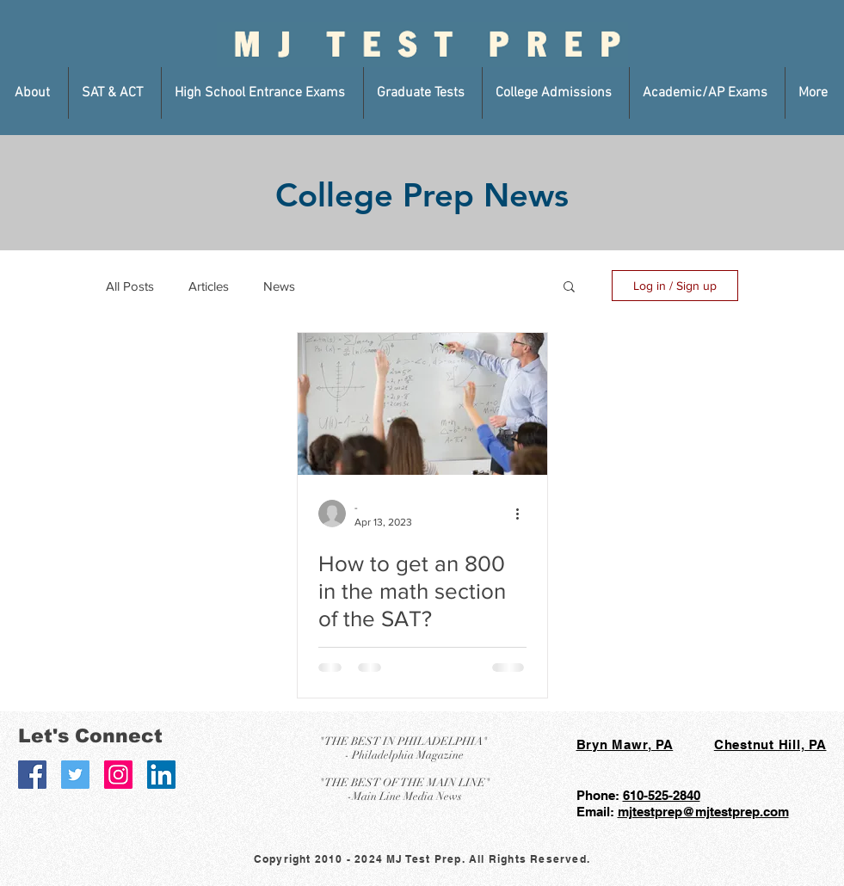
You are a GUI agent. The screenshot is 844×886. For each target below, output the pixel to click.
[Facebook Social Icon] (32, 774)
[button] (35, 93)
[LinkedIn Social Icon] (161, 774)
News (279, 286)
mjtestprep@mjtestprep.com (703, 811)
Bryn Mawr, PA (625, 744)
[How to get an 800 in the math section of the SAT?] (422, 404)
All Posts (130, 286)
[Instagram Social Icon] (118, 774)
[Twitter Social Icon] (75, 774)
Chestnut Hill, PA (770, 744)
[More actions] (524, 513)
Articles (208, 286)
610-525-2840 (661, 795)
